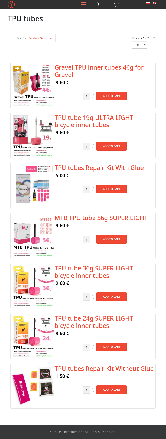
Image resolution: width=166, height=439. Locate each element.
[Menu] (83, 4)
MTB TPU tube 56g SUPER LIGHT (101, 218)
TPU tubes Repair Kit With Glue (99, 168)
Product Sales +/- (40, 38)
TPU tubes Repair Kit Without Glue (104, 368)
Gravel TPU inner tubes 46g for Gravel (99, 71)
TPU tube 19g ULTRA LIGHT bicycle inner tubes (93, 121)
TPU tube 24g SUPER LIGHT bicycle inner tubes (93, 322)
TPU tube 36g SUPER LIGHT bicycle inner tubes (93, 272)
